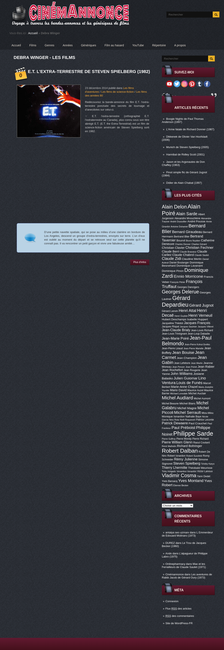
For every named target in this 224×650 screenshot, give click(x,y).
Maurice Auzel (195, 390)
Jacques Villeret (205, 326)
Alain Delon (174, 207)
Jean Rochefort (172, 370)
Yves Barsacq (169, 481)
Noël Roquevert (187, 419)
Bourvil (180, 240)
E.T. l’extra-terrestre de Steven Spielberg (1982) (89, 71)
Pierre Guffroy (169, 439)
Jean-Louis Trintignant (174, 333)
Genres (49, 45)
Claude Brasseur (188, 251)
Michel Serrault (187, 412)
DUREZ (170, 542)
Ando (168, 553)
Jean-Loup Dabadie (199, 333)
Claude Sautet (202, 255)
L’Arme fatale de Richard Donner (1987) (190, 129)
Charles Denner (183, 244)
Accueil (33, 33)
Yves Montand (190, 480)
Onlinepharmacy (175, 563)
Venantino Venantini (186, 471)
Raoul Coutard (201, 442)
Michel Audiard (177, 397)
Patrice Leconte (205, 419)
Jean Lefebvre (182, 363)
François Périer (177, 282)
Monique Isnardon (173, 416)
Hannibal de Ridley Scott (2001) (185, 154)
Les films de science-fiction (117, 91)
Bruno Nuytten (193, 240)
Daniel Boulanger (179, 262)
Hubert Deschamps (174, 319)
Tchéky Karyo (207, 463)
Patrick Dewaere (175, 423)
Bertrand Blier (181, 236)
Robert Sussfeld (194, 456)
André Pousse (196, 221)
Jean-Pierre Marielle (193, 348)
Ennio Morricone (188, 276)
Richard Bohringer (189, 446)
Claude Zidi (171, 259)
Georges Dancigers (188, 287)
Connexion (171, 601)
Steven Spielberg (186, 463)
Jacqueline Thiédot (172, 323)
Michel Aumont (202, 398)
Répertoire (159, 45)
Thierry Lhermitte (174, 467)
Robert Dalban (180, 451)
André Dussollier (178, 221)
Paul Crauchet (198, 423)
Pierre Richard (200, 438)
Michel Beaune (170, 403)
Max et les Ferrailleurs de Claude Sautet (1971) (184, 565)
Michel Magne (187, 408)
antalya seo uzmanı (177, 532)
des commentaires (179, 615)
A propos (180, 45)
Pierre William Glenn (177, 442)
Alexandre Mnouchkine (187, 218)
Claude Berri (170, 251)
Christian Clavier (173, 247)
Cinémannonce (174, 574)
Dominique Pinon (173, 270)
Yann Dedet (203, 476)
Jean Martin (197, 363)
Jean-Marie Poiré (175, 338)
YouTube (138, 45)
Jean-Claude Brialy (176, 330)
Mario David (178, 390)
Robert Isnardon (176, 455)
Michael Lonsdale (179, 393)
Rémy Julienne (185, 459)
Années (68, 45)
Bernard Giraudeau (187, 232)
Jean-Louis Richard (202, 330)
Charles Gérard (199, 244)
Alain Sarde (186, 213)
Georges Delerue (180, 291)
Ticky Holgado (169, 471)
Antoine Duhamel (179, 226)
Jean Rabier (206, 366)
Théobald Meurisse (200, 467)
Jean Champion (187, 358)
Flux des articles (178, 608)
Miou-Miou (208, 413)
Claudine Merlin (192, 259)
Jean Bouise (183, 352)
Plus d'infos (139, 262)
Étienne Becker (180, 485)
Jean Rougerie (192, 370)
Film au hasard (114, 45)
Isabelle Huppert (197, 319)
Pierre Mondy (184, 438)
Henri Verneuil (200, 315)
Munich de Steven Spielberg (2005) (187, 147)
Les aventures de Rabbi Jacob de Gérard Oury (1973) (187, 576)
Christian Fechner (199, 248)
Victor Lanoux (205, 471)
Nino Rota (174, 419)
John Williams (182, 374)
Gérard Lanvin (170, 311)
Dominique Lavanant (189, 265)
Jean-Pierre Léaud (172, 348)
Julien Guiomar (186, 378)
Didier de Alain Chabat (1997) (184, 182)
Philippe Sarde (193, 433)
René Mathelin (169, 446)
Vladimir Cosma (179, 475)
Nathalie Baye (193, 416)
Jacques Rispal (170, 326)
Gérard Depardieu (176, 301)
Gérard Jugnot (201, 305)
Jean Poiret (191, 367)
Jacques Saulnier (188, 326)
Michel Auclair (197, 393)
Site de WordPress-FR (179, 623)
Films (32, 45)
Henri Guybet (181, 316)
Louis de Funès (189, 383)
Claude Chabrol (183, 255)
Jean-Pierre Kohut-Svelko (197, 344)
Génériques (88, 45)
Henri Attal (187, 311)
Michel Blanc (187, 403)
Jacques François (197, 323)
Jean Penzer (178, 367)
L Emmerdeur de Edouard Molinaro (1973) (187, 534)
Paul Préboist (183, 427)
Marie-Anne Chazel (184, 386)
